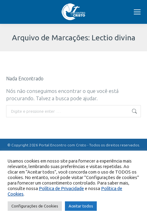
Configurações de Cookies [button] (34, 206)
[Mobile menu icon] (137, 12)
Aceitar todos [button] (81, 206)
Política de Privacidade (61, 188)
